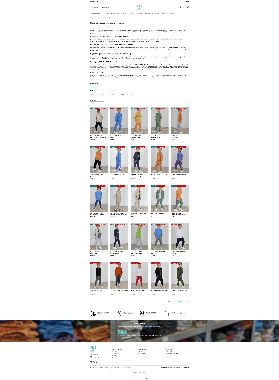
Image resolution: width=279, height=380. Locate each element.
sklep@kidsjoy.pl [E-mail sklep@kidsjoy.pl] (105, 7)
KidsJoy (91, 17)
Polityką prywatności (126, 337)
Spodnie (96, 17)
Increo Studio (141, 372)
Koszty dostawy (168, 351)
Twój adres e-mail (122, 330)
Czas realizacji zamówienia (171, 353)
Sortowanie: (93, 100)
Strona (179, 102)
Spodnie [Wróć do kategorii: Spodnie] (93, 87)
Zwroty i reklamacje (117, 349)
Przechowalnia (141, 353)
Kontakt (114, 351)
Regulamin (126, 335)
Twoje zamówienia (142, 349)
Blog (113, 357)
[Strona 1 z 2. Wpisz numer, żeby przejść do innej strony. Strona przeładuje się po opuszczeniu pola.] (182, 103)
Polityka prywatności (117, 353)
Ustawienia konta (142, 351)
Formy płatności (168, 349)
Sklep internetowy (139, 378)
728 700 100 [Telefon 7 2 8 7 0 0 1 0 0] (95, 7)
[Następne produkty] (180, 301)
